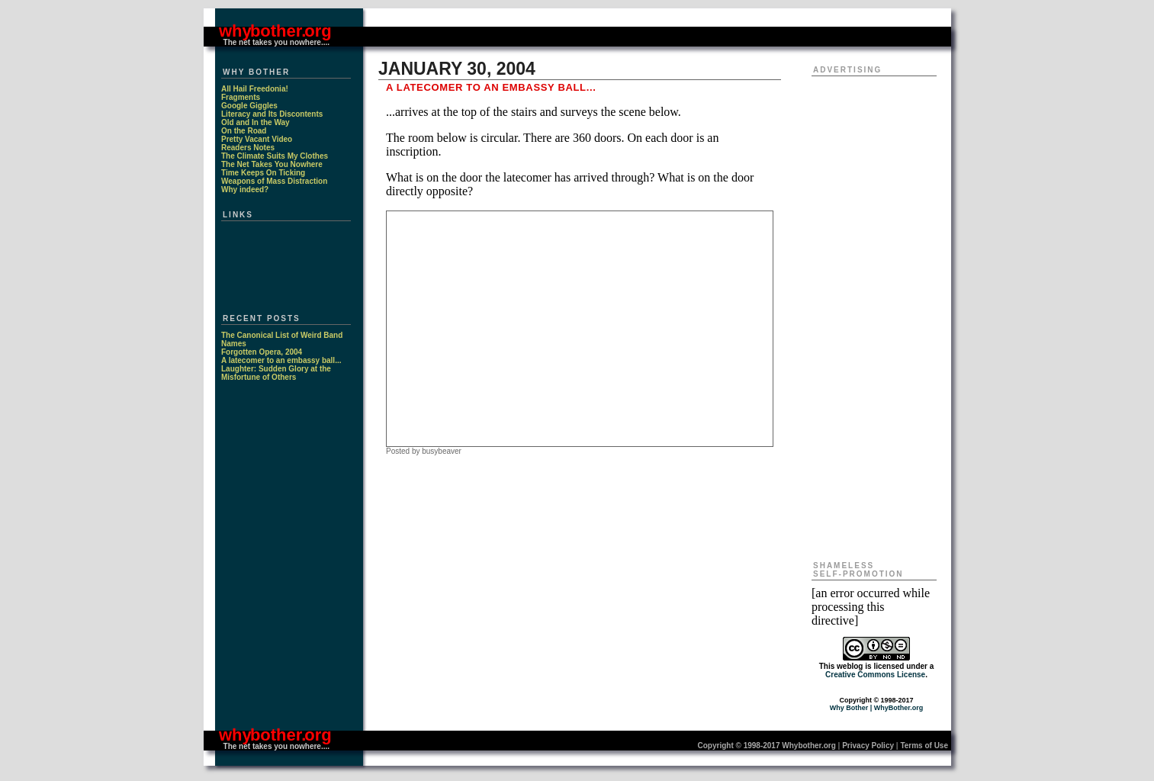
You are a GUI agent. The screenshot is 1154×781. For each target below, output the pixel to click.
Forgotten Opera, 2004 (261, 352)
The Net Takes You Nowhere (272, 164)
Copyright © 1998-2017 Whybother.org (767, 745)
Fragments (240, 97)
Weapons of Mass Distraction (274, 181)
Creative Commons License (875, 674)
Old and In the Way (255, 122)
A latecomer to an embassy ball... (281, 360)
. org (316, 30)
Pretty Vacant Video (256, 139)
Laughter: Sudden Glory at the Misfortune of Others (276, 373)
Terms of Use (924, 745)
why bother (260, 30)
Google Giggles (249, 105)
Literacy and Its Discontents (272, 114)
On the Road (243, 131)
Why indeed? (244, 189)
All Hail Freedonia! (254, 89)
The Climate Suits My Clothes (274, 156)
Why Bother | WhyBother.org (877, 708)
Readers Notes (248, 147)
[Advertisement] (580, 327)
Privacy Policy (868, 745)
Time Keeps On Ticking (263, 173)
